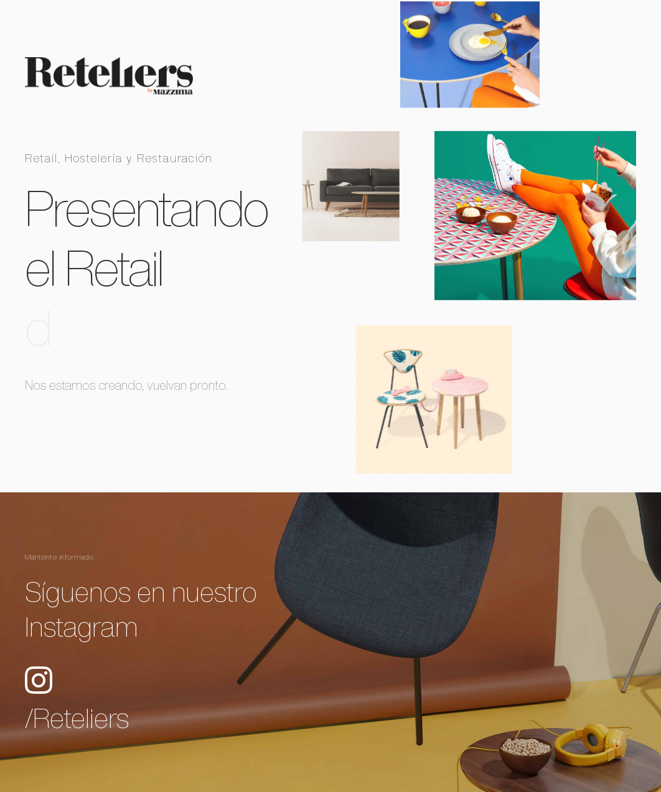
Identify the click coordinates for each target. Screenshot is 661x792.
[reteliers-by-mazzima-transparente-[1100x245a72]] (109, 62)
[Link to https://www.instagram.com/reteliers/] (38, 680)
